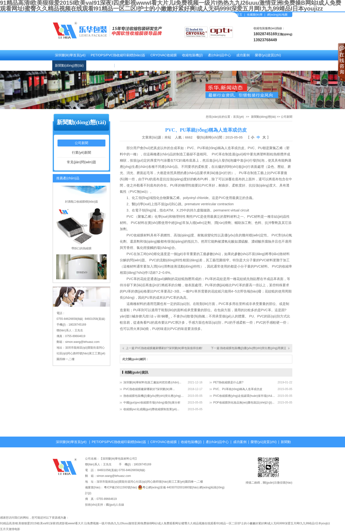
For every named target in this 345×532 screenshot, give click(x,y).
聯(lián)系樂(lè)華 (130, 65)
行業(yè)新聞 (81, 152)
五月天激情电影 (10, 529)
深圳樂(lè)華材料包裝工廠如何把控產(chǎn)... (152, 382)
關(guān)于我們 (100, 65)
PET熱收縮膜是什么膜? (228, 382)
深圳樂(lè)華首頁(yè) (70, 55)
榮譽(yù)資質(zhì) (268, 55)
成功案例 (243, 55)
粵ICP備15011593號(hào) (120, 487)
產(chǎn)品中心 (219, 55)
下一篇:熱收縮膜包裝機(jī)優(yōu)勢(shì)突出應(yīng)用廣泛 (248, 348)
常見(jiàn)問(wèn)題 (81, 162)
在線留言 (238, 14)
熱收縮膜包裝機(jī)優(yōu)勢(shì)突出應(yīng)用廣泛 (154, 396)
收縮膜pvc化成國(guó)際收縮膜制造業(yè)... (151, 409)
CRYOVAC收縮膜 (163, 55)
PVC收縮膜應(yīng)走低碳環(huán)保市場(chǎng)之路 (244, 396)
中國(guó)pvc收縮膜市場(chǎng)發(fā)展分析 (151, 402)
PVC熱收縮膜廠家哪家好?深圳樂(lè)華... (149, 389)
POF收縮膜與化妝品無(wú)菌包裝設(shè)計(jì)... (243, 402)
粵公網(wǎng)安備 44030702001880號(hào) (168, 487)
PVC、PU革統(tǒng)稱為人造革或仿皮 (237, 389)
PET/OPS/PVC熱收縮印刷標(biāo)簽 (118, 55)
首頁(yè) (238, 116)
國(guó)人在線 (115, 504)
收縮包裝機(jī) (192, 55)
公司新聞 (81, 143)
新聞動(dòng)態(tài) (69, 65)
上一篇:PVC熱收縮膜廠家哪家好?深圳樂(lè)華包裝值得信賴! (164, 348)
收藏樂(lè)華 (255, 14)
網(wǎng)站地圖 (277, 14)
